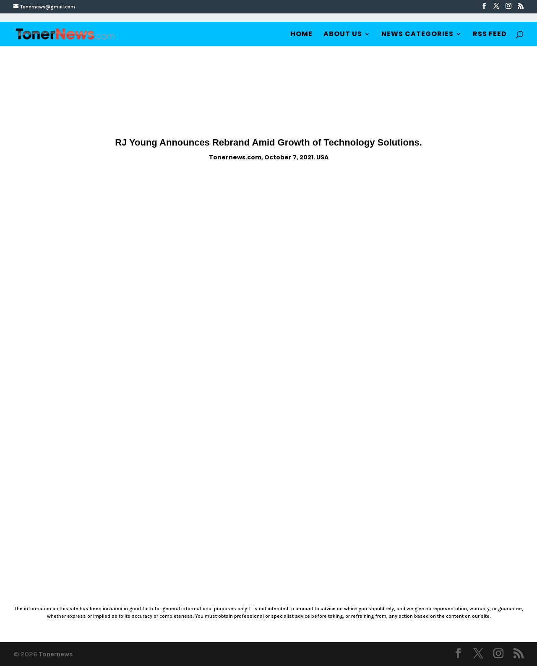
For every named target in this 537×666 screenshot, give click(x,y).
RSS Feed (490, 35)
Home (301, 35)
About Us (342, 35)
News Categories (417, 35)
